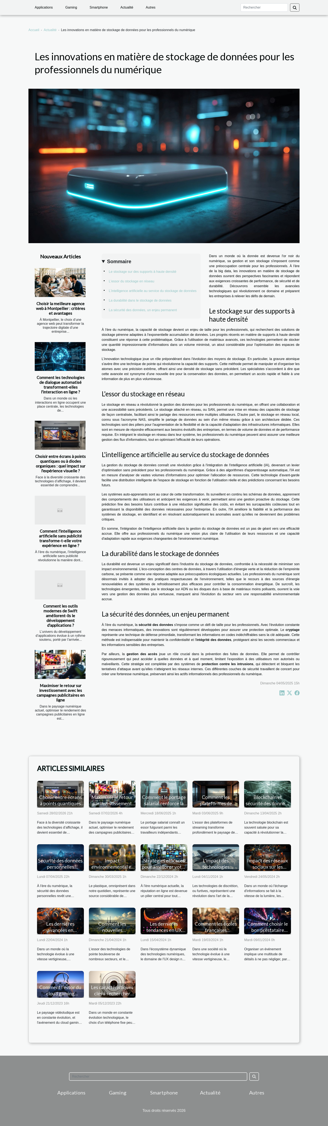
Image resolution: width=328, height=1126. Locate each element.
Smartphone (99, 7)
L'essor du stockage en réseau (131, 281)
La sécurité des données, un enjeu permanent (143, 310)
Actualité (126, 7)
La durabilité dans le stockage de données (140, 300)
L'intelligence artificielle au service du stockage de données (152, 291)
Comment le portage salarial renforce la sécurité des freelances (164, 806)
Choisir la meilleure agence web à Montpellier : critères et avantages (60, 308)
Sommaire (119, 261)
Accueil (33, 30)
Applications (44, 7)
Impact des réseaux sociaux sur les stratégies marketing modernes (268, 870)
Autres (150, 7)
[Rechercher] (264, 7)
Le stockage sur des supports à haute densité (142, 271)
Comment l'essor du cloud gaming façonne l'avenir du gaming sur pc (60, 996)
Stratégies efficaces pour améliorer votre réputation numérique (164, 870)
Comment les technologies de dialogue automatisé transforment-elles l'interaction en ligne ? (61, 384)
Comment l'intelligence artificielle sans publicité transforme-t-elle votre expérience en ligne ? (60, 538)
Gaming (71, 7)
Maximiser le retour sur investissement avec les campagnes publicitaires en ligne (61, 692)
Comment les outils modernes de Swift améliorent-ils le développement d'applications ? (60, 616)
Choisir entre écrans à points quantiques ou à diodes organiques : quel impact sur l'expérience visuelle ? (60, 463)
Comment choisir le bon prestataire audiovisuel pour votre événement (267, 933)
